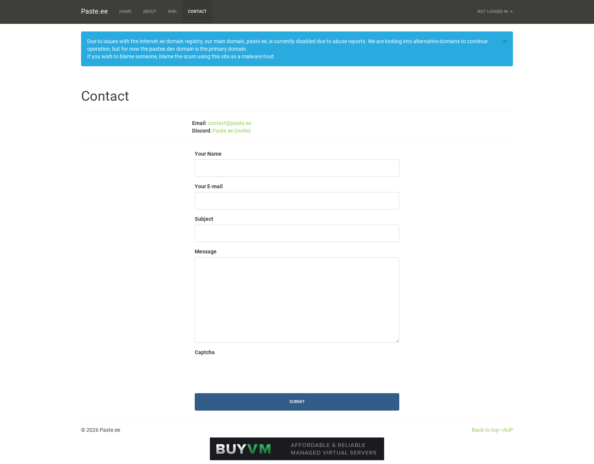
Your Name (208, 154)
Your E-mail (209, 186)
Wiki (172, 11)
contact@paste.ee (229, 123)
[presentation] (252, 372)
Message (206, 251)
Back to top (485, 430)
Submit (297, 401)
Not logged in (495, 11)
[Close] (505, 41)
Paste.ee (94, 11)
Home (125, 11)
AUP (508, 430)
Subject (204, 219)
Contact (197, 11)
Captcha (205, 352)
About (149, 11)
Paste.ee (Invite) (232, 131)
